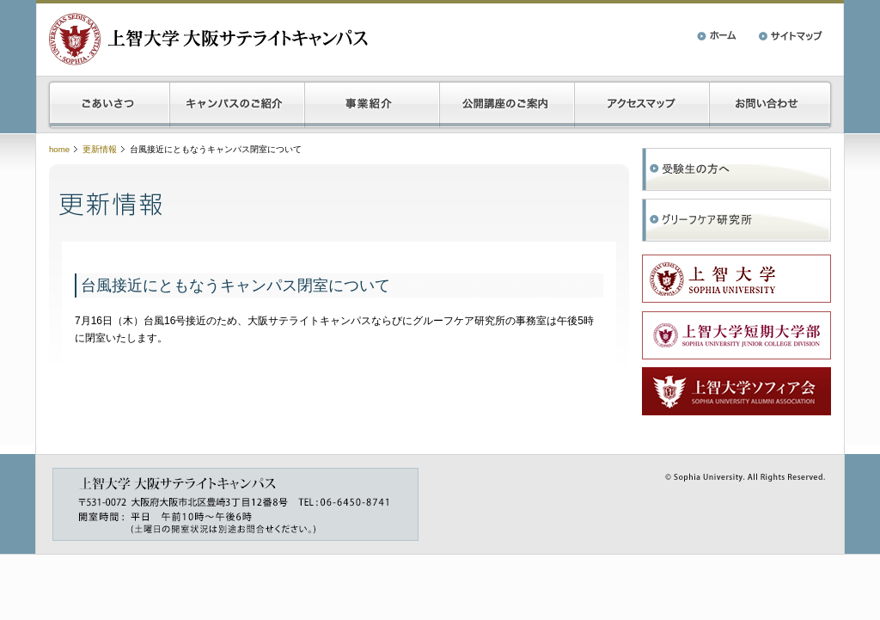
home (59, 149)
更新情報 (99, 149)
